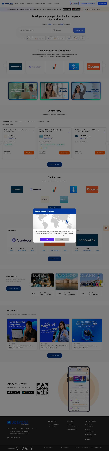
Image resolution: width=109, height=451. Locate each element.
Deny (61, 239)
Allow (47, 239)
